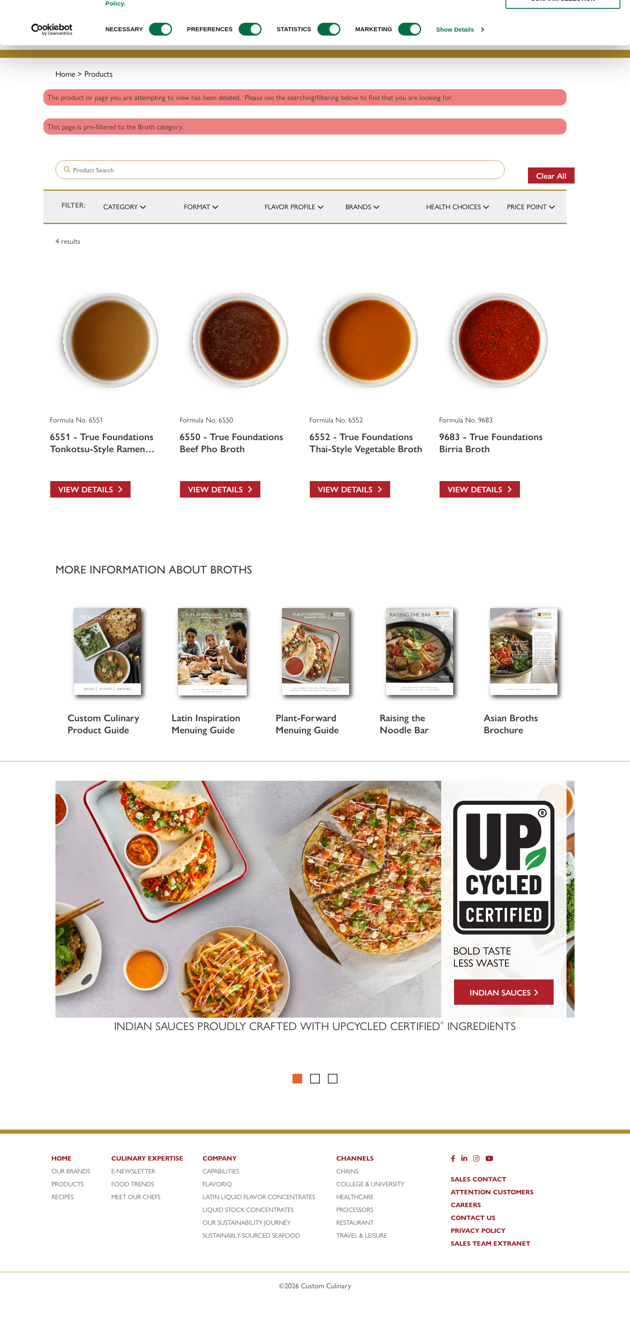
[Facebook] (453, 1160)
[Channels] (379, 1160)
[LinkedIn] (464, 1160)
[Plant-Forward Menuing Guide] (316, 652)
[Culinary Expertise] (154, 1160)
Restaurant (355, 1222)
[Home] (80, 1160)
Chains (347, 1171)
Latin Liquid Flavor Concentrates (258, 1196)
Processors (354, 1209)
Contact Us (473, 1217)
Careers (466, 1204)
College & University (370, 1183)
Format (197, 206)
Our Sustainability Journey (246, 1222)
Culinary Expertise (301, 37)
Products (209, 37)
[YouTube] (489, 1160)
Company (451, 37)
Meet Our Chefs (135, 1196)
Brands (358, 206)
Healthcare (355, 1196)
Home (65, 73)
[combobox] (373, 17)
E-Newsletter (133, 1171)
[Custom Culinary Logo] (115, 41)
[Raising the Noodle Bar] (420, 652)
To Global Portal (579, 19)
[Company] (268, 1160)
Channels (520, 37)
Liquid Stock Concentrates (248, 1209)
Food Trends (132, 1183)
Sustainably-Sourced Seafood (251, 1235)
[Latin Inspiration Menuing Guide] (212, 652)
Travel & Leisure (361, 1235)
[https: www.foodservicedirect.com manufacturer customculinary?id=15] (535, 28)
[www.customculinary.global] (556, 19)
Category (120, 206)
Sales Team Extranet (490, 1243)
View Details (90, 489)
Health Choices (453, 206)
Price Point (527, 206)
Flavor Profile (290, 206)
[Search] (229, 18)
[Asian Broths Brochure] (524, 652)
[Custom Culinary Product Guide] (107, 652)
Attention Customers (492, 1191)
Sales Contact (478, 1179)
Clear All (551, 175)
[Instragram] (476, 1160)
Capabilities (220, 1171)
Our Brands (70, 1171)
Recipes (386, 37)
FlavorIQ (217, 1183)
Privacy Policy (478, 1230)
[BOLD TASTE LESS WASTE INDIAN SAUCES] (315, 899)
